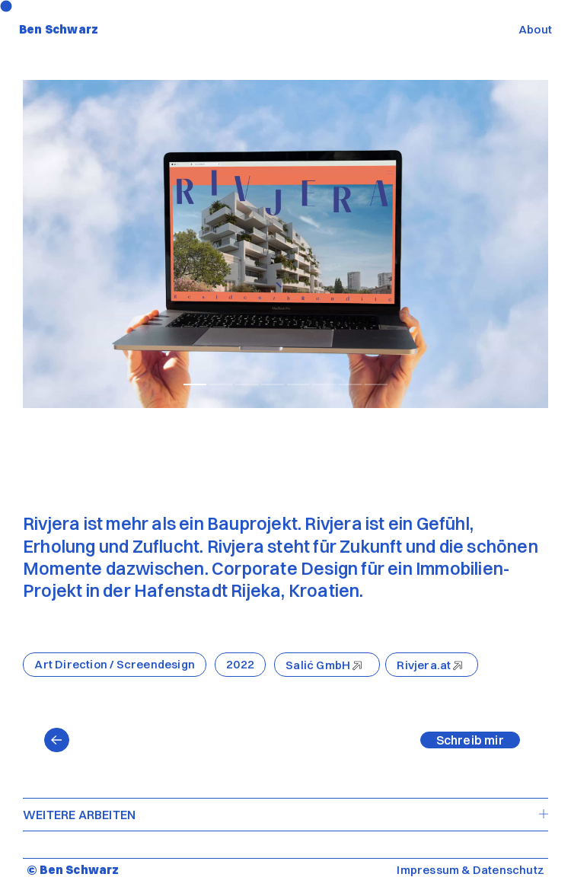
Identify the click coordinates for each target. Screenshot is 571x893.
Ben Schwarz (58, 29)
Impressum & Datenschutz (470, 870)
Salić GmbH (318, 665)
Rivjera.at (424, 665)
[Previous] (154, 244)
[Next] (417, 244)
